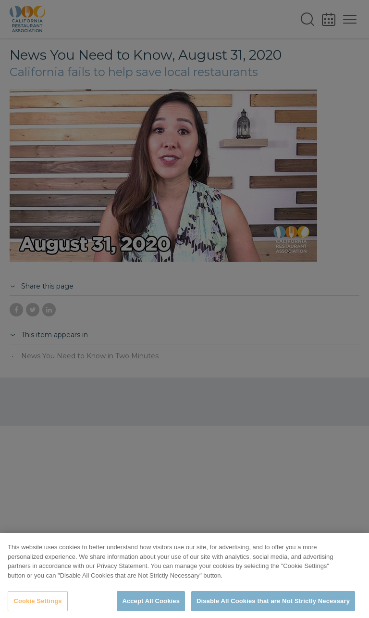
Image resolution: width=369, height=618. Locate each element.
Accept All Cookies (151, 601)
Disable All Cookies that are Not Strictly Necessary (273, 601)
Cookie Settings (37, 601)
